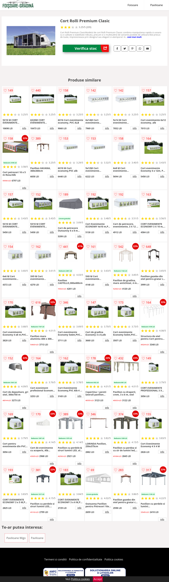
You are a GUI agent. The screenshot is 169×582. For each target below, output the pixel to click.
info (24, 128)
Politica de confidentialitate (85, 559)
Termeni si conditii (55, 559)
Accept (98, 579)
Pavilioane (156, 5)
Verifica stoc (92, 48)
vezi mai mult (134, 37)
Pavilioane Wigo (16, 538)
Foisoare (132, 5)
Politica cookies (114, 559)
